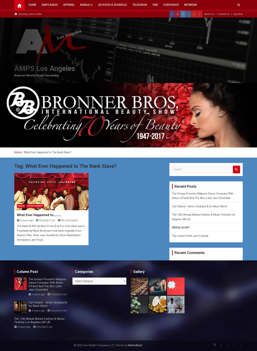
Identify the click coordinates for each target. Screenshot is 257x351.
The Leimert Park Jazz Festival (190, 236)
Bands (21, 206)
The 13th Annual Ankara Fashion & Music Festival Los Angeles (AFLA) (39, 320)
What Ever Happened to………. (39, 215)
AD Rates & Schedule (112, 4)
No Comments (69, 220)
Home (32, 4)
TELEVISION (139, 4)
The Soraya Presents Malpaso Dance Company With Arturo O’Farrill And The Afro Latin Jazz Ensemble (47, 284)
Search (236, 169)
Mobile (85, 4)
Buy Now (238, 14)
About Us (209, 14)
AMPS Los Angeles (44, 68)
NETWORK (190, 4)
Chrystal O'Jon (46, 220)
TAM (155, 4)
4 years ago (25, 220)
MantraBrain (135, 345)
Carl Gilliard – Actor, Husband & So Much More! (199, 206)
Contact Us (224, 14)
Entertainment (35, 206)
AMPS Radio (50, 4)
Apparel (69, 4)
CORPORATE (171, 4)
